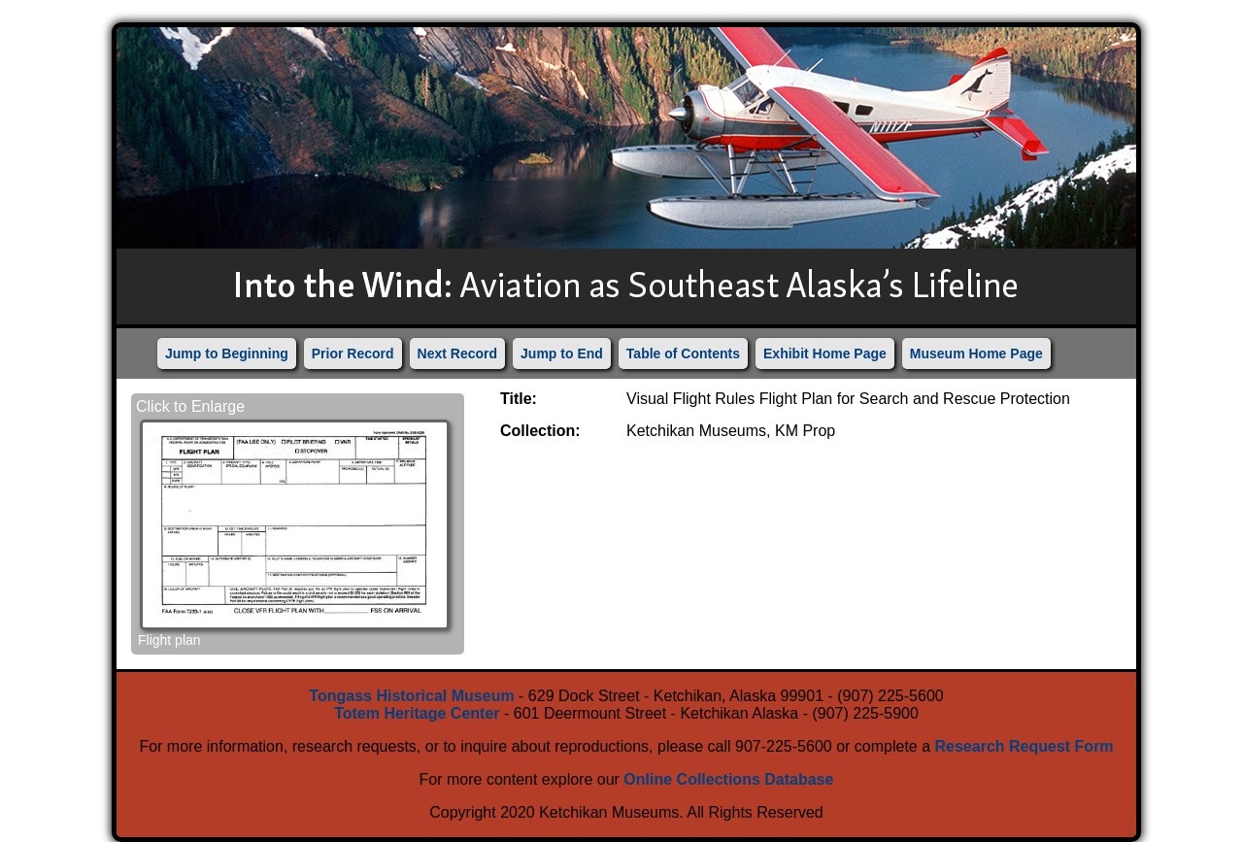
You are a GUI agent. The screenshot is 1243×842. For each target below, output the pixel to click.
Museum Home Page (976, 353)
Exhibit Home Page (825, 353)
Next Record (457, 353)
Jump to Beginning (226, 353)
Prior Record (353, 353)
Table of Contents (683, 353)
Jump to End (562, 353)
